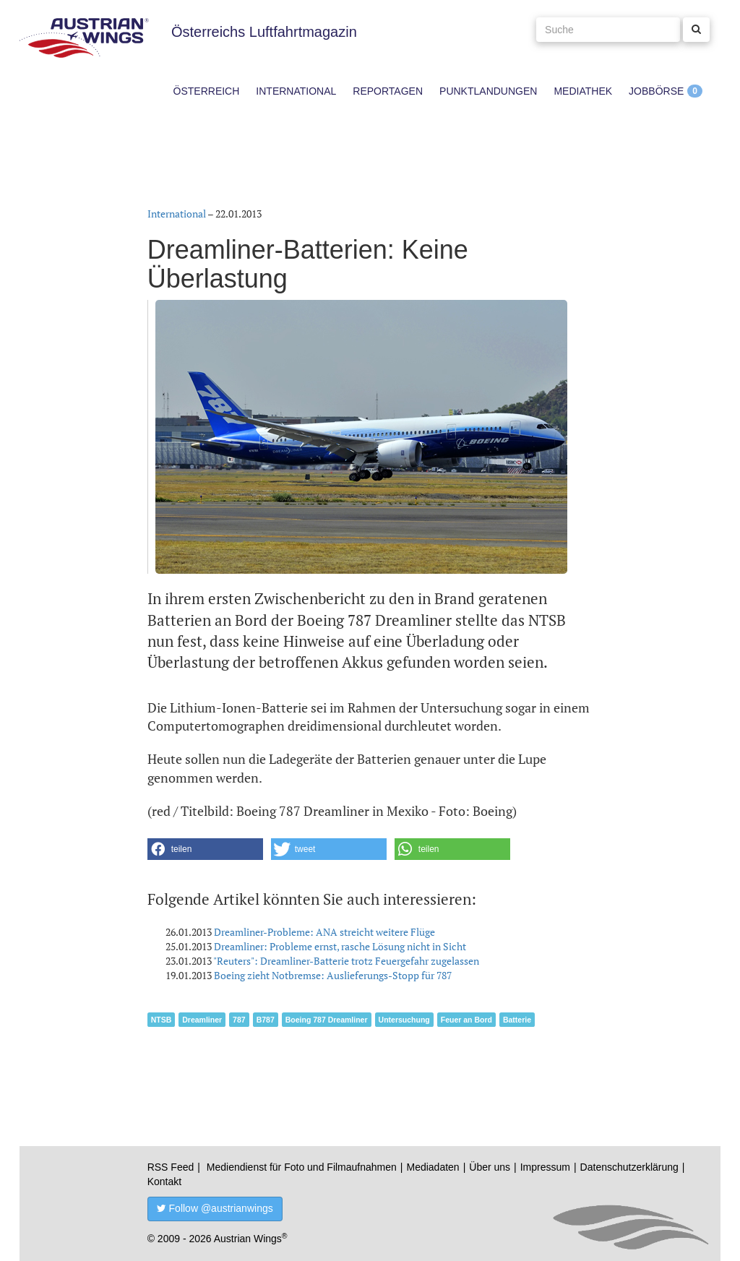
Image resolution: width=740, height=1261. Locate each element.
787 (239, 1019)
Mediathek (583, 91)
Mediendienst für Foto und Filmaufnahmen (302, 1167)
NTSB (161, 1019)
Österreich (206, 91)
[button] (205, 849)
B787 (266, 1019)
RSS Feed (170, 1167)
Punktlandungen (488, 91)
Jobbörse (656, 91)
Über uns (489, 1167)
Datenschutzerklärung (629, 1167)
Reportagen (388, 91)
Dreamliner (202, 1019)
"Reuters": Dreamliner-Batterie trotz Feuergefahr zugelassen (346, 961)
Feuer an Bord (466, 1019)
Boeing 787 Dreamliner (326, 1019)
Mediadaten (432, 1167)
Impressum (545, 1167)
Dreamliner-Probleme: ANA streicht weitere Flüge (324, 932)
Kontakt (164, 1181)
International (296, 91)
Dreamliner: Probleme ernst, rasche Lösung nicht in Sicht (340, 946)
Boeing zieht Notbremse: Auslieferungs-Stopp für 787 (333, 975)
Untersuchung (404, 1019)
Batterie (517, 1019)
